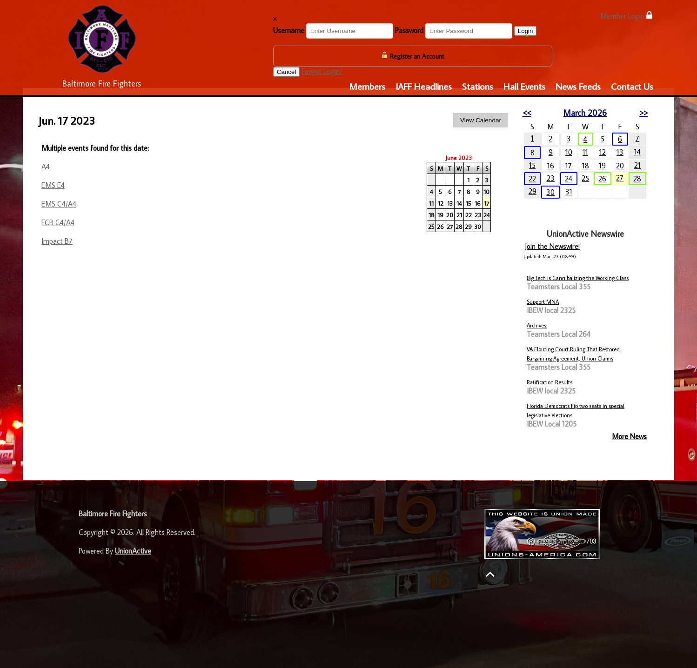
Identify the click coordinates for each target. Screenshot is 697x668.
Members (367, 86)
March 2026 (585, 112)
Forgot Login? (322, 71)
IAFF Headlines (423, 86)
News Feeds (578, 86)
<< (527, 112)
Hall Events (524, 86)
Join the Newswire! (552, 246)
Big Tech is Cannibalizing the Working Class (578, 277)
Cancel (286, 71)
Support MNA (543, 301)
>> (643, 112)
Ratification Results (549, 382)
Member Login (626, 15)
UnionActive (133, 550)
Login (525, 30)
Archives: (537, 325)
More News (629, 436)
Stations (477, 86)
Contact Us (632, 86)
